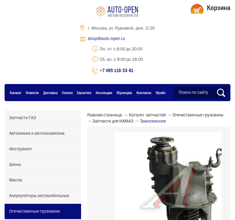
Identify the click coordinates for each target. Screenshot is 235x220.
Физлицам (103, 92)
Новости (32, 92)
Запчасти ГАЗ (22, 118)
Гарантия (84, 92)
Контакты (143, 92)
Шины (15, 165)
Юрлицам (124, 92)
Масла (15, 180)
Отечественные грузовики (34, 211)
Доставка (50, 92)
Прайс (161, 92)
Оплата (67, 92)
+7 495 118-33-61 (116, 70)
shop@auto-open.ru (106, 39)
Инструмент (20, 149)
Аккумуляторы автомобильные (39, 196)
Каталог (15, 92)
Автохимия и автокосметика (37, 133)
